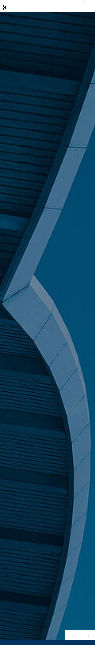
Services (49, 7)
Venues (29, 7)
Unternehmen (20, 7)
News (56, 7)
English (90, 1)
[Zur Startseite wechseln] (7, 7)
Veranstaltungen (39, 7)
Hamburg (63, 7)
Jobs (88, 633)
